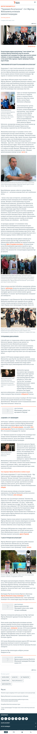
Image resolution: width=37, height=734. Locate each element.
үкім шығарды (17, 495)
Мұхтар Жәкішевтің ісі (8, 6)
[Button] (34, 23)
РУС (14, 732)
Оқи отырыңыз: (15, 471)
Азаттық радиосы (5, 17)
